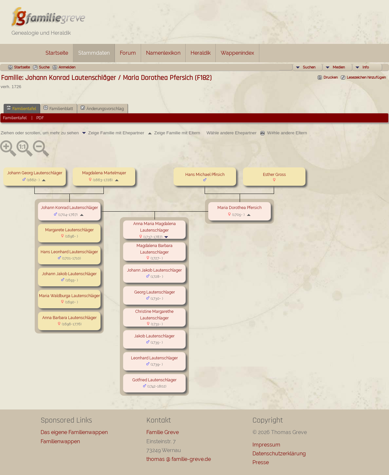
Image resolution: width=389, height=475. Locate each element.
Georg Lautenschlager (154, 292)
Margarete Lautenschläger (69, 230)
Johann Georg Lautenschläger (34, 173)
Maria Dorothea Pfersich (239, 207)
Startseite (57, 53)
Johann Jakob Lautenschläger (69, 274)
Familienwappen (60, 441)
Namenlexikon (163, 53)
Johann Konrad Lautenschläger (69, 207)
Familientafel (21, 108)
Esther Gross (274, 174)
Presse (260, 462)
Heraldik (201, 53)
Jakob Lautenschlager (154, 336)
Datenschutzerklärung (279, 453)
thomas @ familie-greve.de (178, 459)
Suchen (309, 67)
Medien (339, 67)
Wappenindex (237, 53)
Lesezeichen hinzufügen (366, 77)
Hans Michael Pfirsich (205, 174)
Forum (128, 53)
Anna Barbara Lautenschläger (69, 317)
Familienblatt (58, 108)
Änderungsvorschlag (102, 108)
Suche (44, 67)
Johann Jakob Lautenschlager (154, 270)
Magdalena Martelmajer (104, 173)
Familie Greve (162, 432)
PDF (40, 118)
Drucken (331, 77)
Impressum (266, 445)
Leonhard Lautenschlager (154, 358)
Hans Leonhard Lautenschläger (69, 252)
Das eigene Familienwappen (74, 432)
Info (365, 67)
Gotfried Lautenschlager (154, 380)
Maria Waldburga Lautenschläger (69, 296)
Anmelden (67, 67)
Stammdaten (94, 53)
